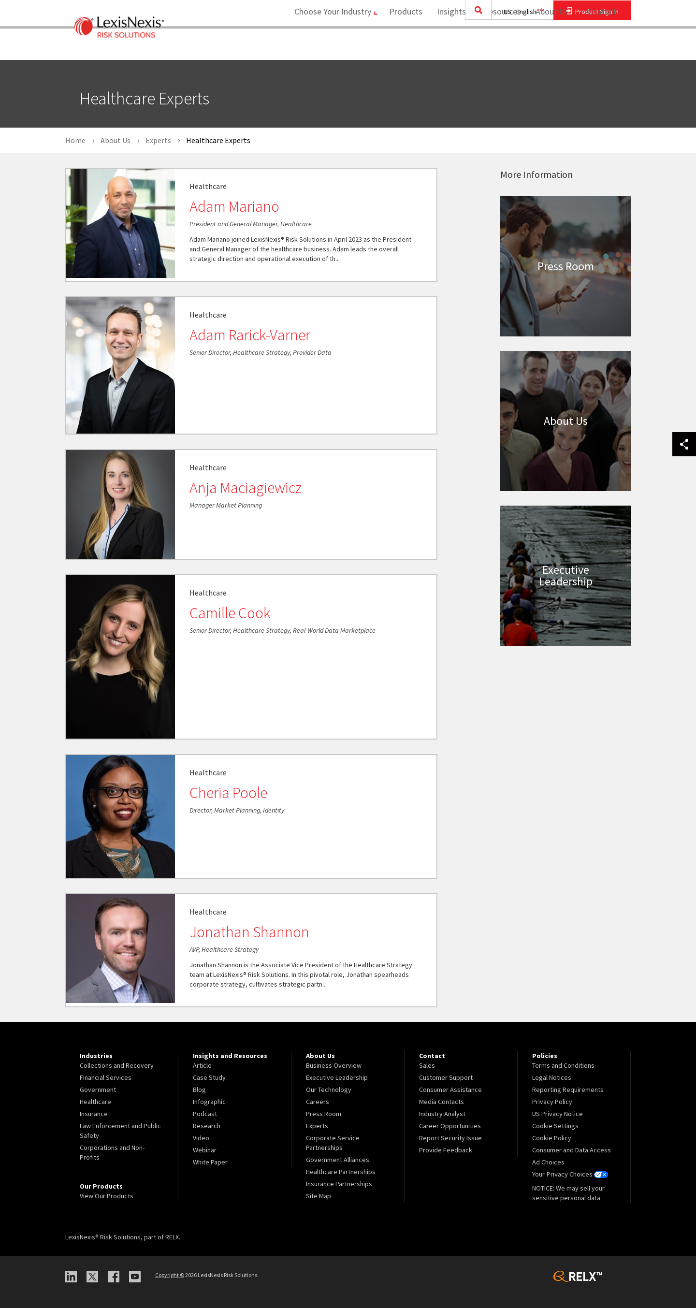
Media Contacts (441, 1101)
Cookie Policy (551, 1138)
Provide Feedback (445, 1150)
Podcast (205, 1113)
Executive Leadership (337, 1077)
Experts (317, 1125)
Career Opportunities (450, 1125)
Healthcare (95, 1101)
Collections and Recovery (117, 1065)
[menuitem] (402, 46)
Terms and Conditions (563, 1065)
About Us (549, 46)
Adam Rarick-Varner (249, 335)
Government (98, 1089)
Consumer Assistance (450, 1089)
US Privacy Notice (557, 1113)
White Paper (210, 1162)
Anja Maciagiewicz (245, 487)
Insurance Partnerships (339, 1183)
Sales (427, 1065)
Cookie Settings (555, 1125)
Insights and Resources (476, 46)
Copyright (169, 1275)
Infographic (209, 1101)
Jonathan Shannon (249, 932)
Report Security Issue (450, 1138)
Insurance (94, 1113)
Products (402, 46)
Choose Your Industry (325, 46)
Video (201, 1138)
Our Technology (328, 1089)
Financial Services (105, 1077)
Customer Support (446, 1077)
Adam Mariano (234, 206)
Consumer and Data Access (571, 1150)
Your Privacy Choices (570, 1174)
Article (202, 1065)
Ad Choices (548, 1162)
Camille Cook (230, 613)
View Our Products (106, 1196)
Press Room (323, 1113)
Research (206, 1125)
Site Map (318, 1196)
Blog (199, 1089)
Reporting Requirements (568, 1089)
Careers (317, 1101)
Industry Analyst (442, 1113)
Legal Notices (551, 1077)
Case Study (209, 1077)
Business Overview (334, 1065)
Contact (601, 46)
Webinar (205, 1150)
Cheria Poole (228, 792)
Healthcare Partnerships (341, 1171)
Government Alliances (337, 1159)
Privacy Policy (552, 1101)
